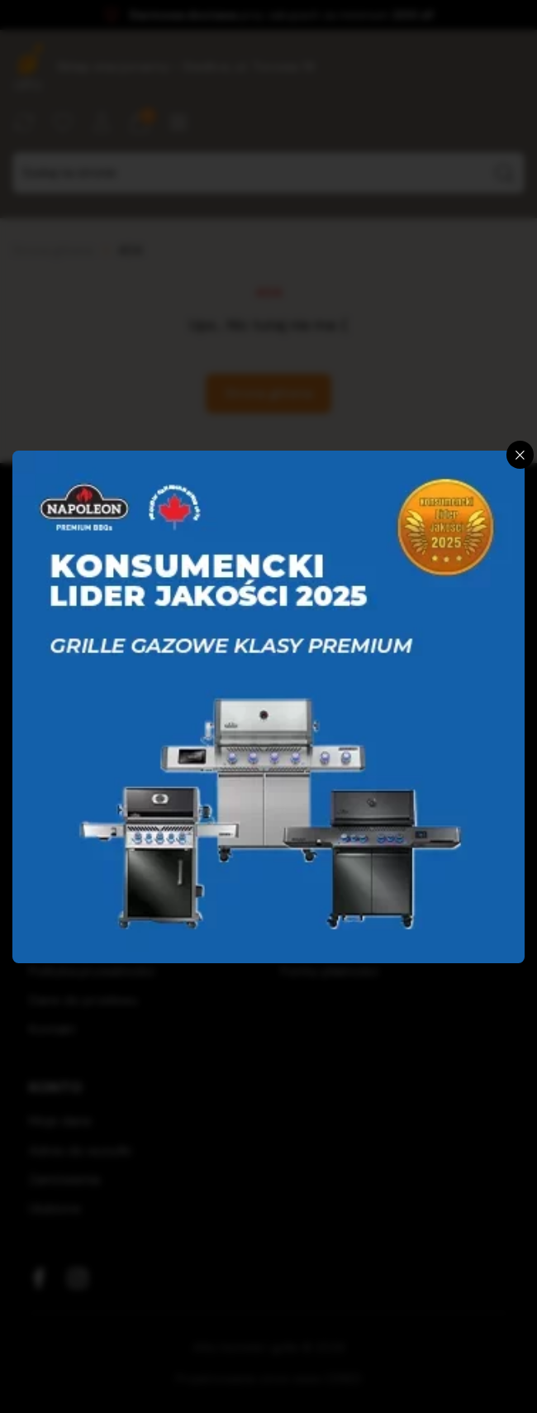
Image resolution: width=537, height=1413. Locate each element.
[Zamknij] (520, 455)
